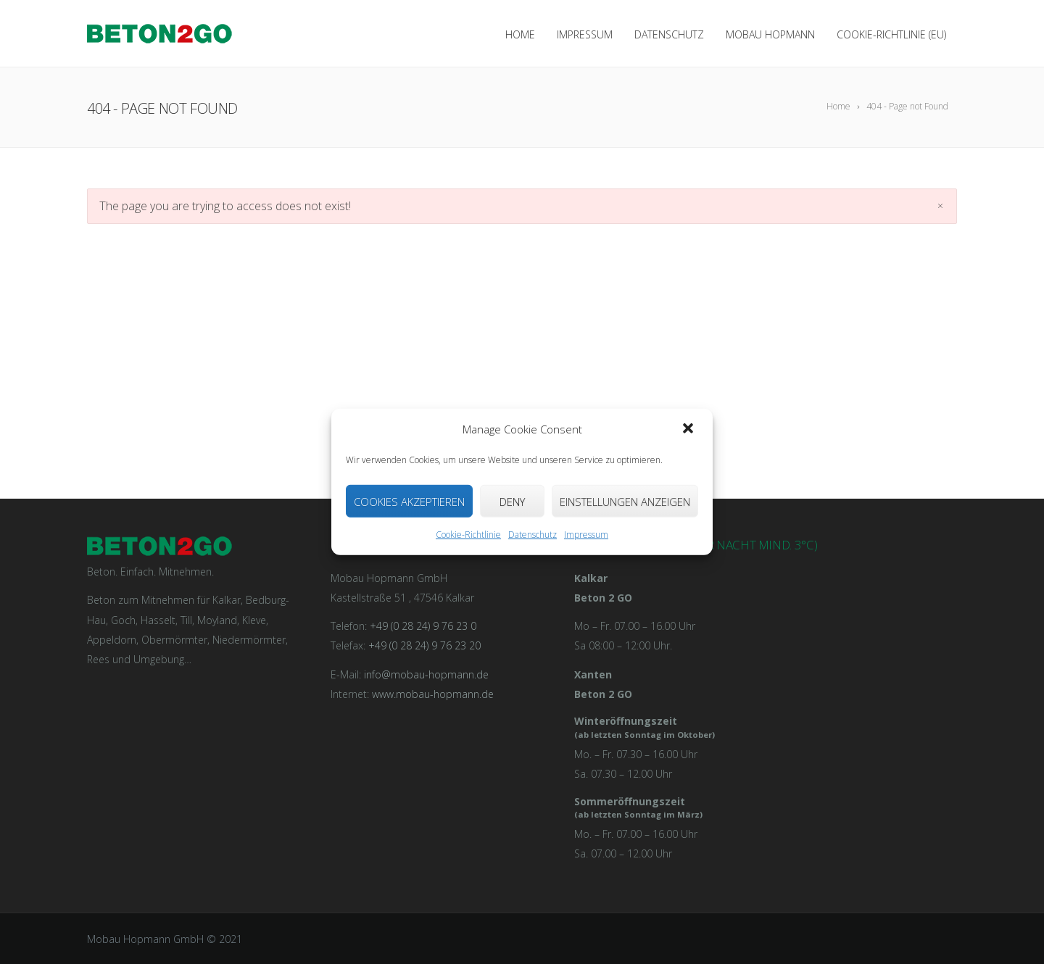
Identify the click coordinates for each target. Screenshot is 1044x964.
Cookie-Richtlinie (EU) (891, 34)
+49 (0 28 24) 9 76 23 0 (423, 626)
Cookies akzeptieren (409, 501)
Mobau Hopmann (770, 34)
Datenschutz (532, 534)
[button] (689, 429)
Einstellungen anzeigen (625, 501)
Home (520, 34)
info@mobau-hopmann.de (426, 674)
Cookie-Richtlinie (468, 534)
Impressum (586, 534)
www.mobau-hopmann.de (433, 694)
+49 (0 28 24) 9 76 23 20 (424, 645)
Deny (512, 501)
